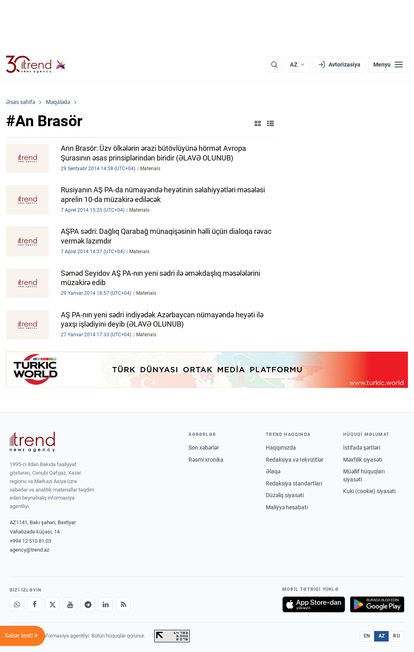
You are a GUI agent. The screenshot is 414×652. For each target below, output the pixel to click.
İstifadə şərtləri (361, 447)
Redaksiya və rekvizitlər (294, 459)
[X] (52, 604)
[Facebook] (34, 604)
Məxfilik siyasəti (362, 459)
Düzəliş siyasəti (285, 495)
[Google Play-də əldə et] (377, 604)
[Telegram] (88, 604)
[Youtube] (70, 604)
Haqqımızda (281, 447)
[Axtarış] (274, 64)
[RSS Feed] (123, 604)
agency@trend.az (29, 550)
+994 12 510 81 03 (30, 541)
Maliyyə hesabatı (287, 507)
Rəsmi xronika (206, 459)
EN (367, 636)
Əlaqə (273, 471)
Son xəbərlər (203, 447)
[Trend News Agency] (32, 442)
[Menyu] (388, 64)
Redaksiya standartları (294, 483)
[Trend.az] (36, 64)
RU (396, 636)
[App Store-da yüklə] (313, 604)
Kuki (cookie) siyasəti (369, 491)
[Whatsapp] (17, 604)
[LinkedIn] (105, 604)
